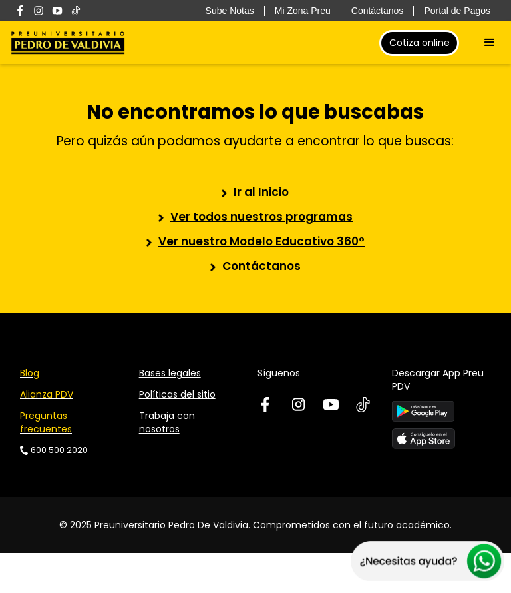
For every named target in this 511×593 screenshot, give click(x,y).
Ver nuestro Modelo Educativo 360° (261, 241)
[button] (489, 42)
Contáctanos (261, 266)
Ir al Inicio (261, 192)
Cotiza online (419, 42)
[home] (67, 42)
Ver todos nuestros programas (261, 217)
